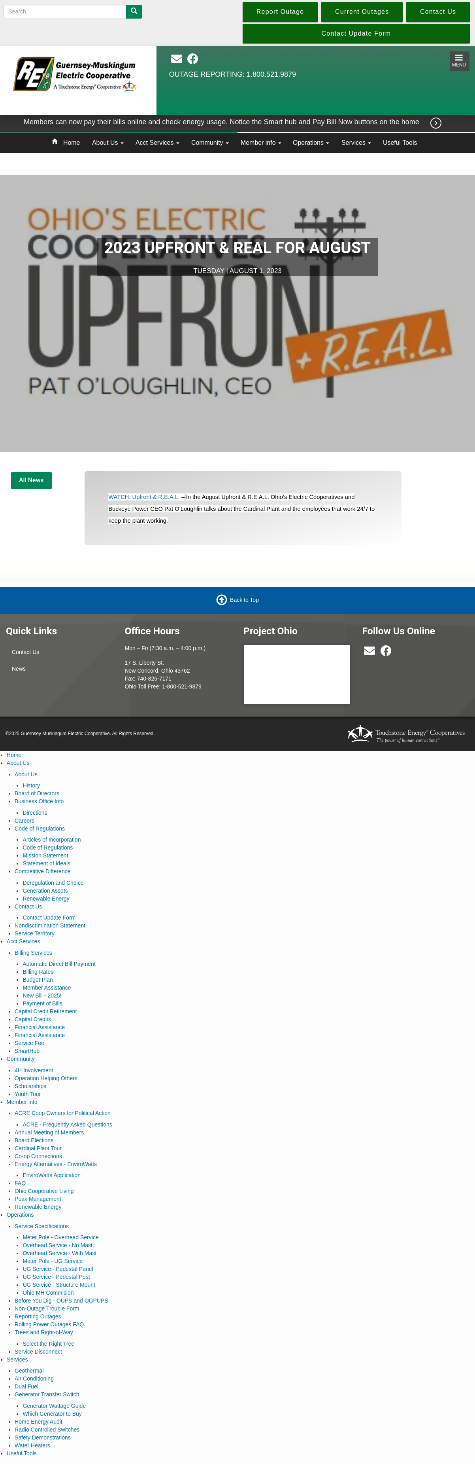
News (19, 669)
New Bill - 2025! (42, 995)
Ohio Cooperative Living (44, 1191)
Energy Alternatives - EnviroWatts (56, 1164)
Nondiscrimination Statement (50, 925)
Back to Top (244, 600)
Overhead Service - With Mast (59, 1253)
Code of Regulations (40, 828)
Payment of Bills (42, 1003)
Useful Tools (400, 142)
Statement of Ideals (46, 863)
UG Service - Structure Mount (59, 1285)
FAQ (20, 1183)
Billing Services (33, 953)
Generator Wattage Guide (54, 1406)
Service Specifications (42, 1226)
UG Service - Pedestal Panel (58, 1269)
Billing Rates (38, 972)
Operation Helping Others (46, 1078)
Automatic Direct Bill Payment (59, 964)
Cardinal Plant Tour (38, 1148)
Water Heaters (32, 1445)
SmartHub (27, 1051)
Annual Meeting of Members (49, 1132)
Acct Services (157, 142)
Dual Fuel (26, 1386)
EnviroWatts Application (52, 1175)
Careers (24, 820)
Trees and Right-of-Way (44, 1332)
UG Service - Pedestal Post (56, 1277)
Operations (311, 142)
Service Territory (35, 933)
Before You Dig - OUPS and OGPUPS (61, 1300)
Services (356, 142)
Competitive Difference (42, 871)
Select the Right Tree (48, 1344)
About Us (108, 142)
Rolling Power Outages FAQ (49, 1324)
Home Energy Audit (38, 1421)
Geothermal (29, 1370)
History (31, 785)
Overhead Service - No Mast (57, 1245)
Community (210, 142)
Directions (35, 813)
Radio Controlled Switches (47, 1429)
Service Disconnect (38, 1351)
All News (31, 480)
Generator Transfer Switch (47, 1394)
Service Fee (29, 1043)
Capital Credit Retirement (46, 1011)
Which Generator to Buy (52, 1414)
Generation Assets (45, 891)
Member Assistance (47, 987)
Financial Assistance (40, 1027)
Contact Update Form (49, 917)
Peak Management (38, 1199)
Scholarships (30, 1086)
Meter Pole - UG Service (53, 1261)
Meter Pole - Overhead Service (60, 1237)
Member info (261, 142)
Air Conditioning (34, 1378)
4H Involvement (34, 1070)
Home (71, 142)
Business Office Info (39, 801)
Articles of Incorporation (52, 839)
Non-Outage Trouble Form (47, 1308)
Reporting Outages (38, 1316)
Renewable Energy (46, 898)
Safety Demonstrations (43, 1437)
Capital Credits (33, 1019)
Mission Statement (45, 855)
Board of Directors (37, 793)
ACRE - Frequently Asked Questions (67, 1124)
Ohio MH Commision (48, 1293)
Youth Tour (28, 1094)
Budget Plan (38, 980)
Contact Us (25, 652)
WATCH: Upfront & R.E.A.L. (144, 497)
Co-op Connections (38, 1156)
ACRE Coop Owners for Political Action (63, 1113)
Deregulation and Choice (53, 883)
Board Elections (34, 1140)
